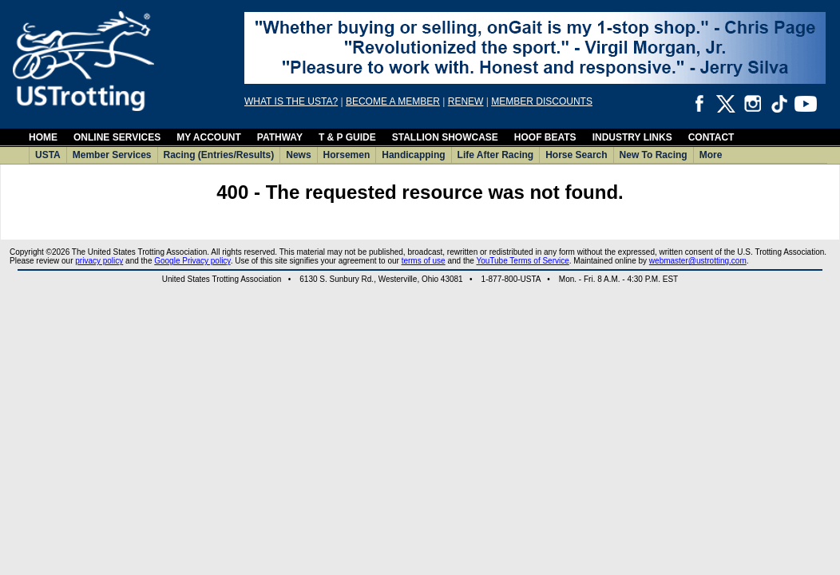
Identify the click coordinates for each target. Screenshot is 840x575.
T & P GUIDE (347, 137)
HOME (43, 137)
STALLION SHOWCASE (445, 137)
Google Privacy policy (192, 260)
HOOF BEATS (545, 137)
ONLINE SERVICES (116, 137)
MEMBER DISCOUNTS (541, 101)
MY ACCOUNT (208, 137)
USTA (48, 155)
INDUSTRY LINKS (632, 137)
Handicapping (413, 155)
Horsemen (346, 155)
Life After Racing (496, 155)
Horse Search (576, 155)
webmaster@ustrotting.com (698, 260)
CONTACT (711, 137)
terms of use (424, 260)
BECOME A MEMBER (393, 101)
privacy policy (99, 260)
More (711, 155)
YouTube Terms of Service (522, 260)
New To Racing (653, 155)
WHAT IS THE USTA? (291, 101)
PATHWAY (280, 137)
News (298, 155)
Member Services (112, 155)
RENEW (466, 101)
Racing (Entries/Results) (219, 155)
